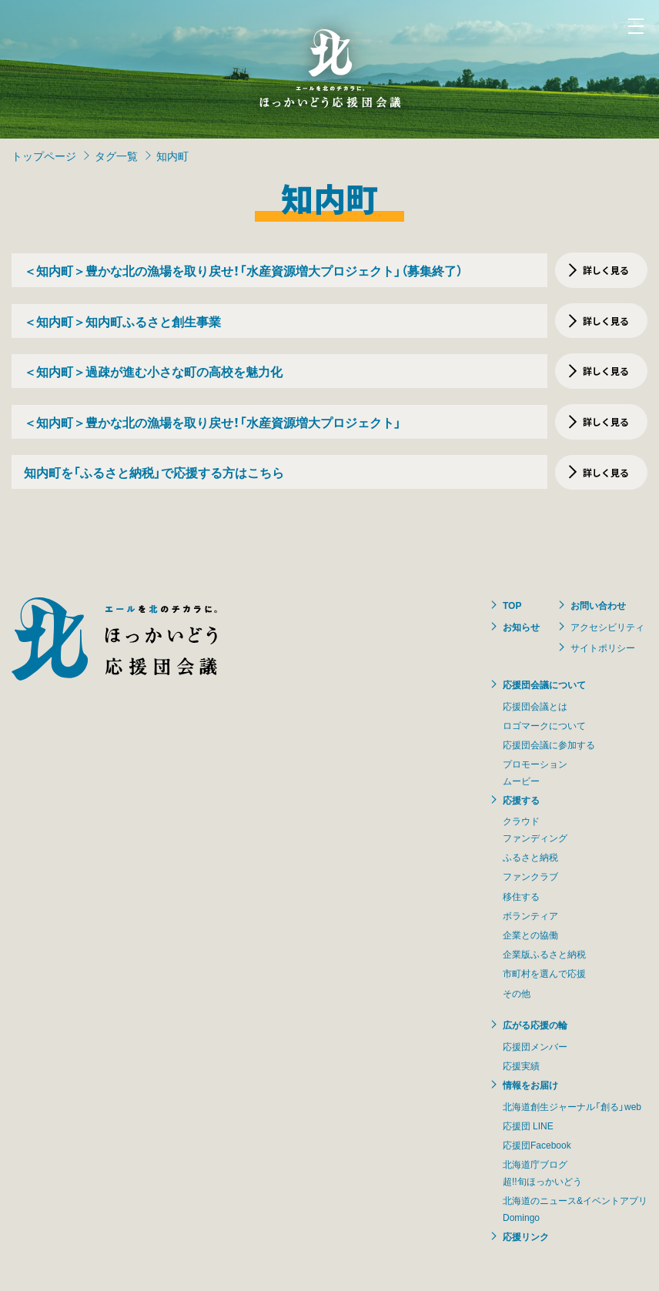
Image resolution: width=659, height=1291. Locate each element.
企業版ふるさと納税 (544, 954)
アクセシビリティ (607, 627)
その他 (516, 993)
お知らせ (521, 627)
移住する (521, 896)
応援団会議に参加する (549, 744)
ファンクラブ (530, 876)
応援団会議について (544, 684)
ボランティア (530, 915)
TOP (512, 605)
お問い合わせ (598, 605)
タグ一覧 (116, 155)
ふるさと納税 (530, 857)
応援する (521, 800)
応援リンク (526, 1236)
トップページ (44, 155)
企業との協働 (530, 934)
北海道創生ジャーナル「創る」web (572, 1106)
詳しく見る (606, 269)
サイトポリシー (602, 647)
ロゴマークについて (544, 725)
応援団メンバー (535, 1046)
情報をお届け (530, 1085)
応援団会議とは (535, 706)
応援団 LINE (528, 1125)
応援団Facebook (537, 1145)
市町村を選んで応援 (544, 973)
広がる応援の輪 (535, 1025)
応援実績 (521, 1065)
